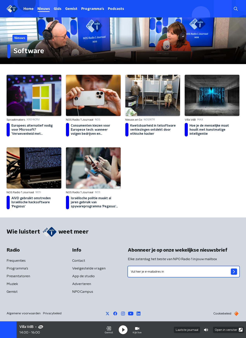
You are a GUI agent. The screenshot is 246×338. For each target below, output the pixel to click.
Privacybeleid (52, 313)
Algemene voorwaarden (24, 313)
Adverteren (81, 284)
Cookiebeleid (222, 313)
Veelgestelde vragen (89, 268)
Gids (57, 9)
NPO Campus (82, 292)
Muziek (12, 284)
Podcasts (116, 9)
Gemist (71, 9)
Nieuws (43, 9)
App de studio (83, 276)
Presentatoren (18, 276)
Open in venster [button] (229, 330)
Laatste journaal (187, 329)
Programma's (92, 9)
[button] (109, 330)
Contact (78, 260)
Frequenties (16, 260)
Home (28, 9)
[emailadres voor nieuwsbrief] (183, 271)
